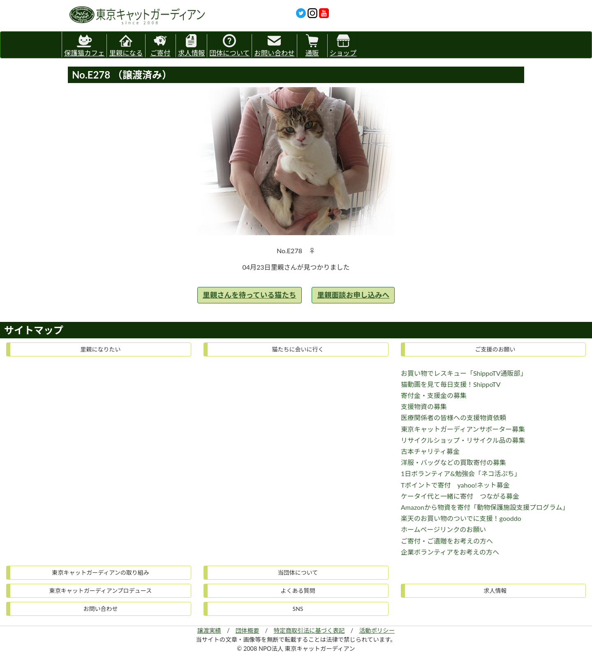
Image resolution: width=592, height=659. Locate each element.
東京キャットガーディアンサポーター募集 (463, 429)
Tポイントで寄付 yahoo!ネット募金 (455, 485)
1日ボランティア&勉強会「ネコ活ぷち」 (461, 473)
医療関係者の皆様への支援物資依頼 (453, 417)
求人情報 (191, 45)
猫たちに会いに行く (298, 349)
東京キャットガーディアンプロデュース (100, 590)
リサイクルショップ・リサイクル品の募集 (463, 440)
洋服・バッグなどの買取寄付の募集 (453, 462)
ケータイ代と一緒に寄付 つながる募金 (460, 496)
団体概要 (247, 630)
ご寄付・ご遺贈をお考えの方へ (447, 541)
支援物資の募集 (424, 406)
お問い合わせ (274, 45)
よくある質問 (298, 590)
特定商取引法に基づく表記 (309, 630)
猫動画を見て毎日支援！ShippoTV (451, 384)
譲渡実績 (209, 630)
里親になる (126, 45)
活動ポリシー (377, 630)
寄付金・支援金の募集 (434, 395)
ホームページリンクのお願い (443, 529)
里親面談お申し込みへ (353, 295)
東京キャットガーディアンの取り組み (100, 572)
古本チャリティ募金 (430, 451)
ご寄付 (160, 45)
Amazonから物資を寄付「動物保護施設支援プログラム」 (485, 507)
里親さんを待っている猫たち (249, 295)
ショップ (343, 45)
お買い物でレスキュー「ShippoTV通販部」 (464, 373)
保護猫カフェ (84, 44)
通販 (312, 45)
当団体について (298, 572)
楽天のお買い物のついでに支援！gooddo (461, 518)
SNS (298, 608)
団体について (229, 45)
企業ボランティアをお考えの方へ (450, 552)
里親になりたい (101, 349)
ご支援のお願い (495, 349)
